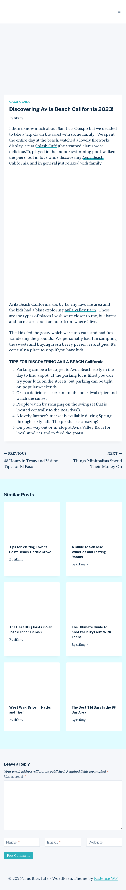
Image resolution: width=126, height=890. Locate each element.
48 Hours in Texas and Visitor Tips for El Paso (31, 459)
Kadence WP (106, 878)
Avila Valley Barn (80, 310)
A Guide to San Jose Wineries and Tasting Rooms (89, 552)
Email (54, 842)
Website (95, 842)
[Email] (63, 842)
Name (13, 842)
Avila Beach (93, 157)
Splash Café (46, 146)
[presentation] (32, 520)
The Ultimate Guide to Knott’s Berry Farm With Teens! (91, 632)
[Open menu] (119, 11)
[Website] (104, 842)
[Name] (22, 842)
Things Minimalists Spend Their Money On (94, 459)
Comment (15, 776)
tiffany (18, 118)
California (19, 101)
